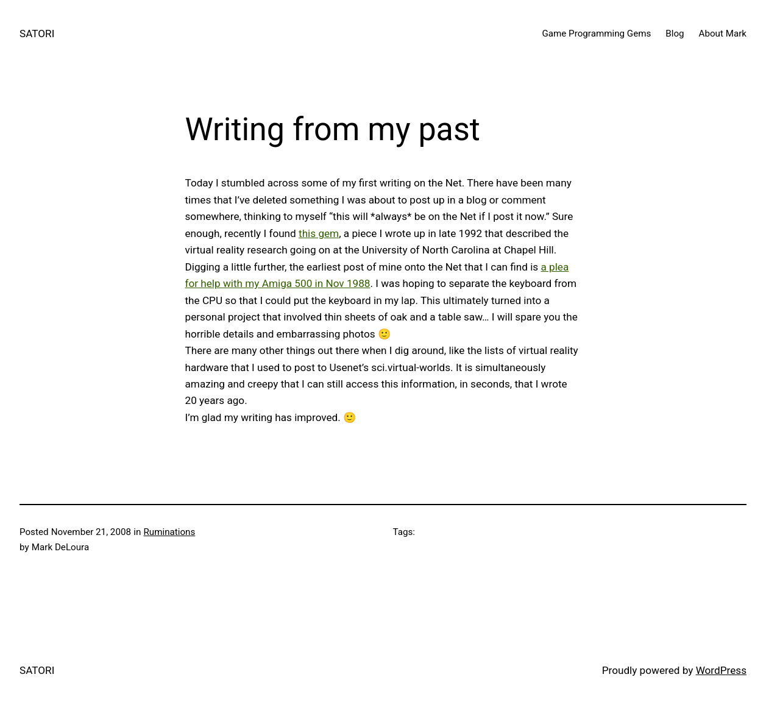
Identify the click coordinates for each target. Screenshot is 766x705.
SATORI (37, 33)
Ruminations (170, 531)
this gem (319, 233)
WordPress (721, 670)
